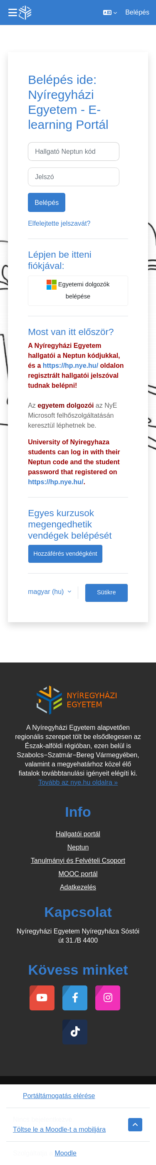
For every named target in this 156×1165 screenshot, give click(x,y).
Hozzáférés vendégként (65, 553)
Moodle (66, 1153)
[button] (110, 12)
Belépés (137, 12)
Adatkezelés (78, 887)
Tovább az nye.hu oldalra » (78, 782)
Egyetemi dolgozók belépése (78, 290)
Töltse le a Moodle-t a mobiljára (59, 1129)
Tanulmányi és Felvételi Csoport (78, 860)
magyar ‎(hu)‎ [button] (47, 591)
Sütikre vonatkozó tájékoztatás (106, 595)
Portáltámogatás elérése (54, 1095)
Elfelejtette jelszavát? (59, 223)
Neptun (78, 847)
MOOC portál (77, 873)
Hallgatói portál (78, 833)
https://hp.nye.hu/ (70, 365)
